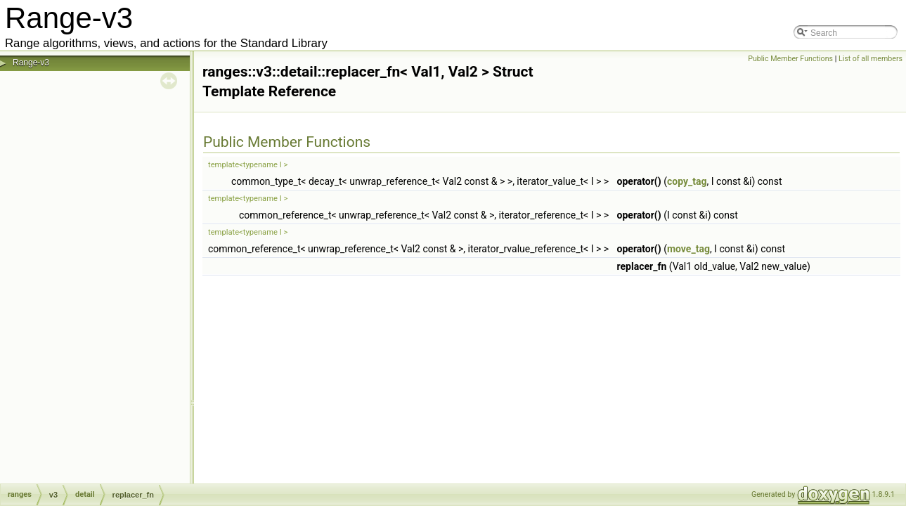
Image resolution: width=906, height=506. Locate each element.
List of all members (870, 58)
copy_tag (687, 181)
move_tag (688, 248)
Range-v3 (31, 62)
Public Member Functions (790, 58)
